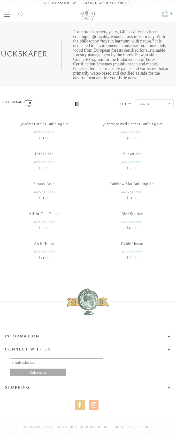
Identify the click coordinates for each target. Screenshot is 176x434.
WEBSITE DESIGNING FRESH (134, 427)
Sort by (125, 104)
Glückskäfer (44, 131)
